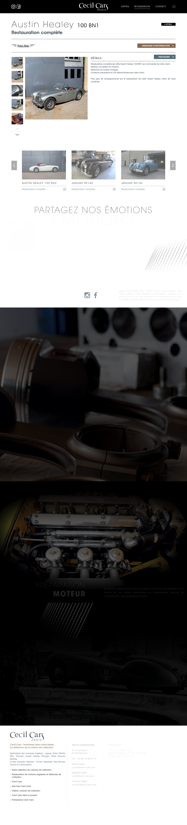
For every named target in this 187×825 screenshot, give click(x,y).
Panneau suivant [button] (17, 135)
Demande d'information (156, 45)
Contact (160, 7)
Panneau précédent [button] (17, 129)
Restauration (142, 7)
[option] (17, 63)
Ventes (125, 7)
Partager (164, 57)
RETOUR (168, 24)
